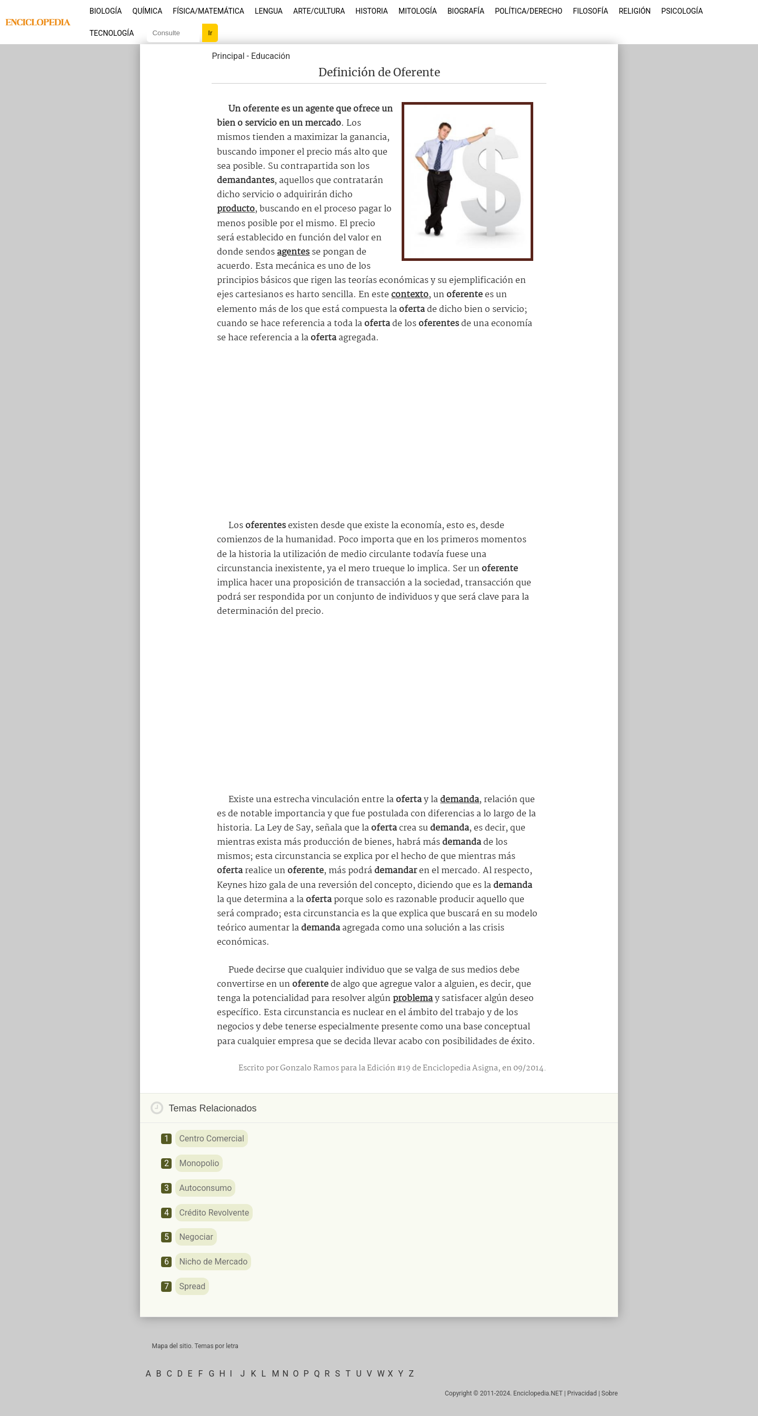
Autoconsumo (205, 1188)
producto (236, 209)
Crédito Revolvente (214, 1213)
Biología (105, 11)
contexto (409, 295)
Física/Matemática (208, 11)
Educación (270, 56)
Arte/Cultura (319, 11)
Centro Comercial (211, 1139)
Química (148, 11)
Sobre (610, 1393)
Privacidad (582, 1393)
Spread (192, 1286)
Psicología (682, 11)
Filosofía (590, 11)
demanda (459, 800)
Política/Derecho (528, 11)
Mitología (417, 11)
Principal (228, 56)
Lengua (269, 11)
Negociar (196, 1237)
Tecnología (111, 33)
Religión (635, 11)
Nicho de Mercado (213, 1262)
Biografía (465, 11)
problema (413, 999)
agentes (293, 252)
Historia (371, 11)
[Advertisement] (379, 431)
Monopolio (199, 1163)
